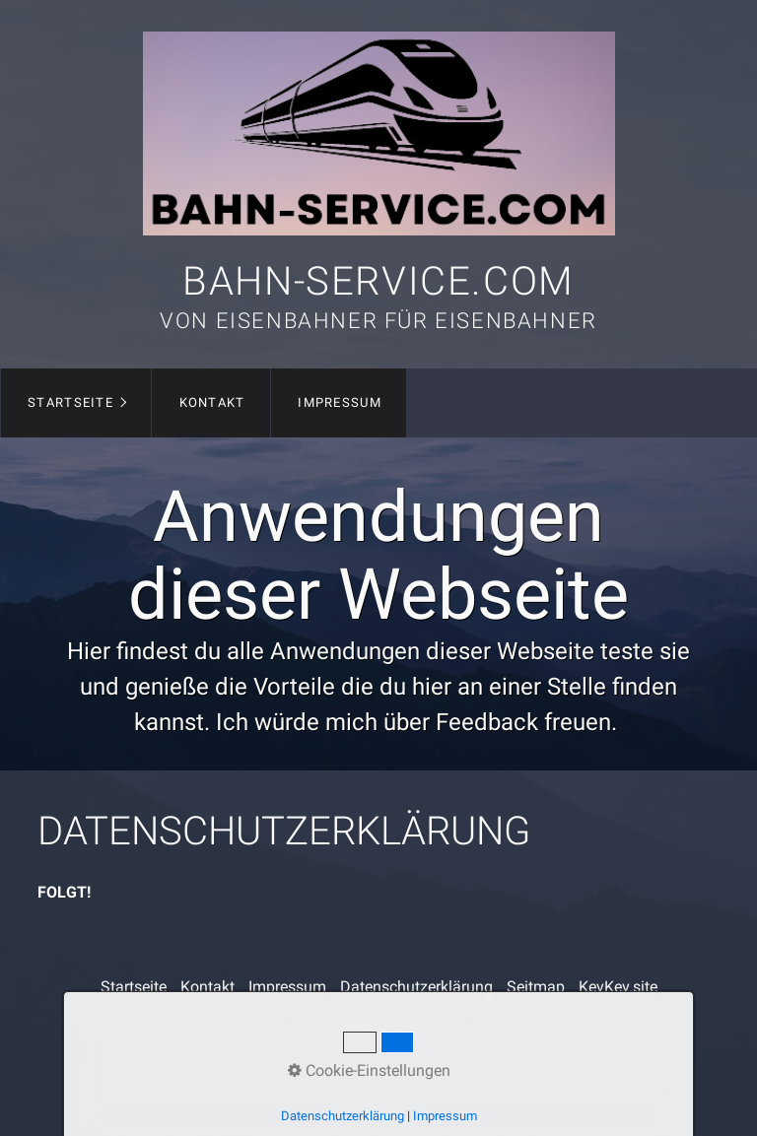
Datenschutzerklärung (416, 986)
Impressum (339, 402)
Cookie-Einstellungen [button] (369, 1070)
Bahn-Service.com (378, 281)
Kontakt (212, 402)
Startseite (70, 402)
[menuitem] (76, 402)
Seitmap (536, 986)
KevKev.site (618, 986)
